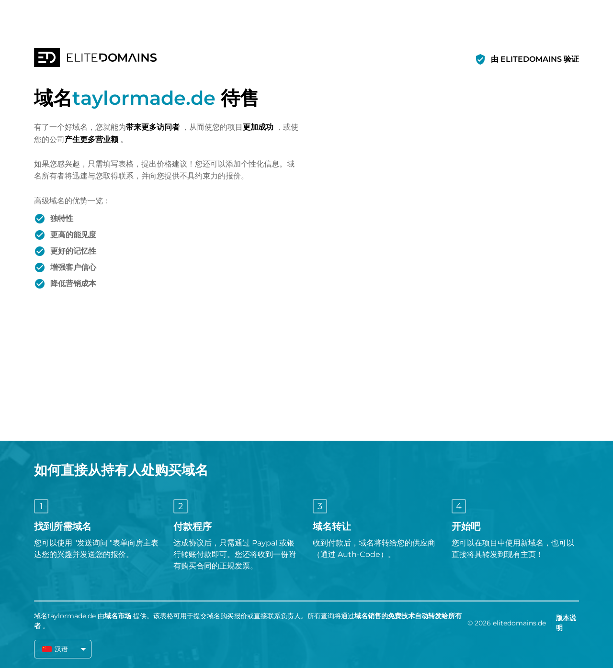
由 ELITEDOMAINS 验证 (535, 59)
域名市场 (117, 616)
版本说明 (566, 622)
